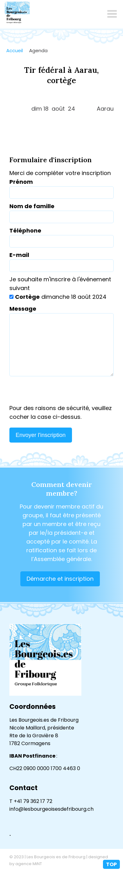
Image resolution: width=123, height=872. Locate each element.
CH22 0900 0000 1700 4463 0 (44, 768)
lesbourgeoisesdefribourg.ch (17, 14)
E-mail (19, 255)
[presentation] (61, 391)
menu (112, 14)
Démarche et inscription (60, 579)
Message (22, 309)
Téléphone (25, 230)
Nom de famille (31, 206)
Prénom (21, 182)
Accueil (14, 50)
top (111, 864)
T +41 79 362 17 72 (30, 801)
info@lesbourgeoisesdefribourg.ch (51, 809)
